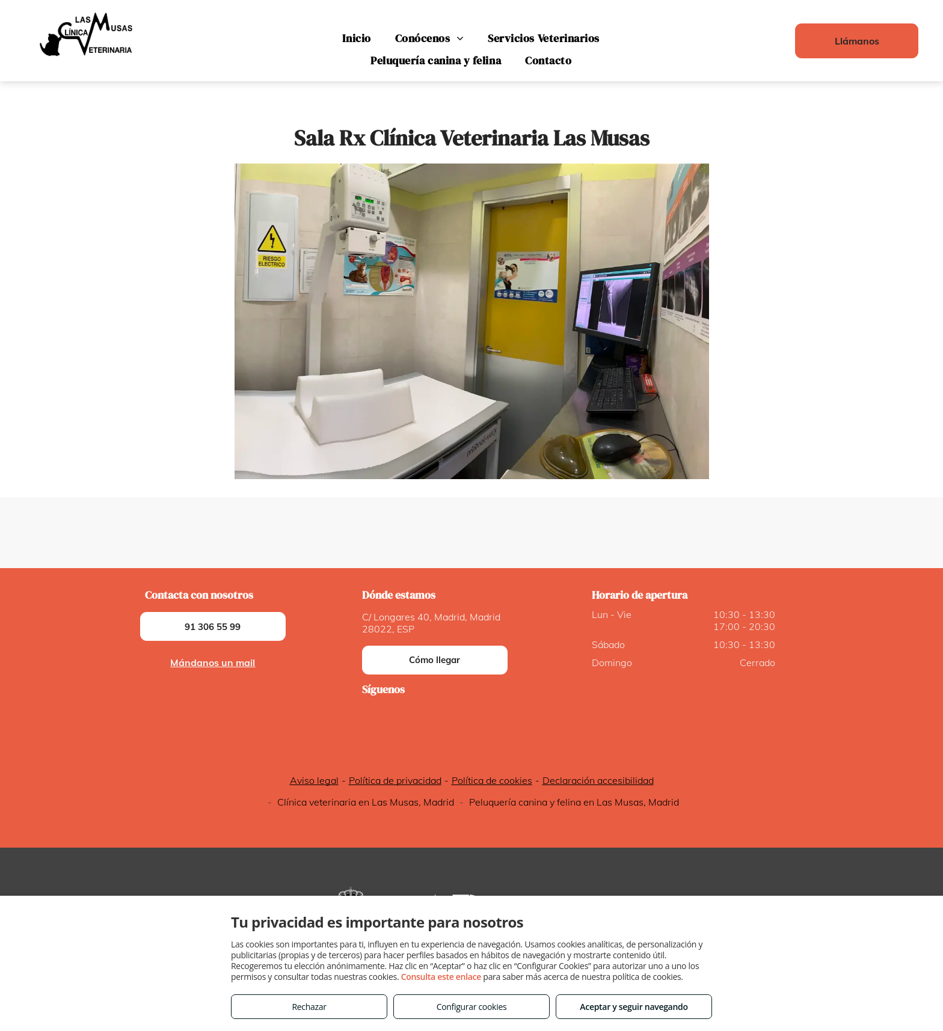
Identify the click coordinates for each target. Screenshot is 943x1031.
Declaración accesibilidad (598, 780)
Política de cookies (492, 780)
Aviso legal (314, 780)
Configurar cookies (472, 1006)
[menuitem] (356, 38)
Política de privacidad (395, 780)
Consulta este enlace (441, 976)
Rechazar (309, 1006)
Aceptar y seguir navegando (633, 1006)
